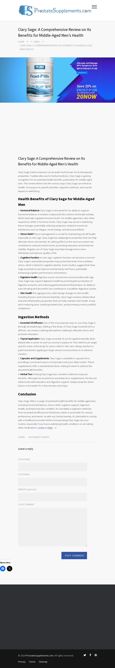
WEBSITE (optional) (27, 489)
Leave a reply (45, 427)
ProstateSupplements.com (39, 655)
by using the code (86, 92)
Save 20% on (86, 86)
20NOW (87, 97)
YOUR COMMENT (26, 504)
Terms (32, 661)
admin (21, 437)
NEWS (36, 41)
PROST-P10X (87, 90)
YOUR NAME (24, 459)
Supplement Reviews (38, 437)
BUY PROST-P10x (82, 72)
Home (21, 41)
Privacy (22, 661)
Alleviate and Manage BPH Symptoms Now (87, 64)
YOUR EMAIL (24, 474)
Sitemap (43, 661)
